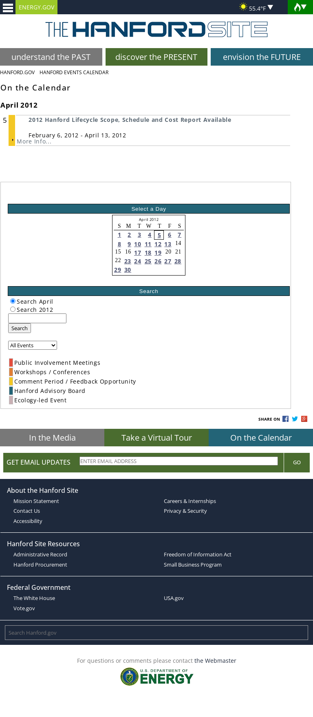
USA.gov (174, 598)
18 (148, 252)
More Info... (34, 141)
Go (297, 462)
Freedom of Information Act (197, 554)
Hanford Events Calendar (74, 72)
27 (167, 261)
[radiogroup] (12, 301)
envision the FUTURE (262, 56)
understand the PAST (50, 56)
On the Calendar (261, 437)
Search (19, 328)
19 (157, 252)
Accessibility (27, 521)
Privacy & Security (185, 510)
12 (157, 244)
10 (137, 244)
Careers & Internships (190, 501)
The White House (34, 598)
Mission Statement (36, 501)
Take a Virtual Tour (156, 437)
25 (148, 261)
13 (167, 244)
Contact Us (26, 510)
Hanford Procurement (40, 564)
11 (148, 244)
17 (137, 252)
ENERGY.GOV (36, 7)
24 (137, 261)
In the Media (52, 437)
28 (177, 261)
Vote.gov (24, 608)
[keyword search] (37, 318)
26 (157, 261)
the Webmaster (215, 660)
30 (127, 270)
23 (127, 261)
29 (117, 270)
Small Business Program (193, 564)
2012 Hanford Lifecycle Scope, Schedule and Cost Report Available (130, 120)
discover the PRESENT (156, 56)
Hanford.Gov (17, 72)
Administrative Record (40, 554)
